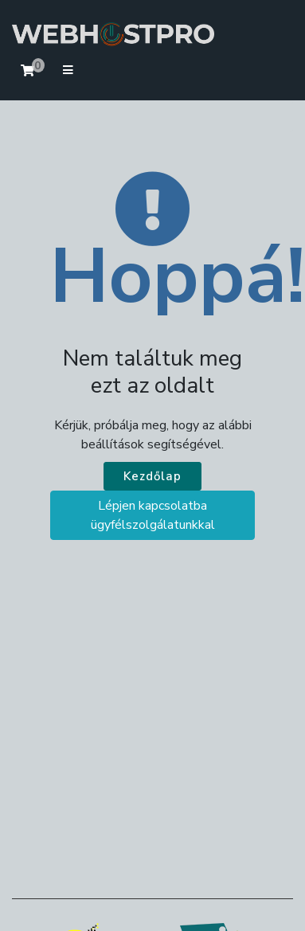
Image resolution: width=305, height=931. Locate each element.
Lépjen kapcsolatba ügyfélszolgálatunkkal (153, 515)
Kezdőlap (152, 476)
